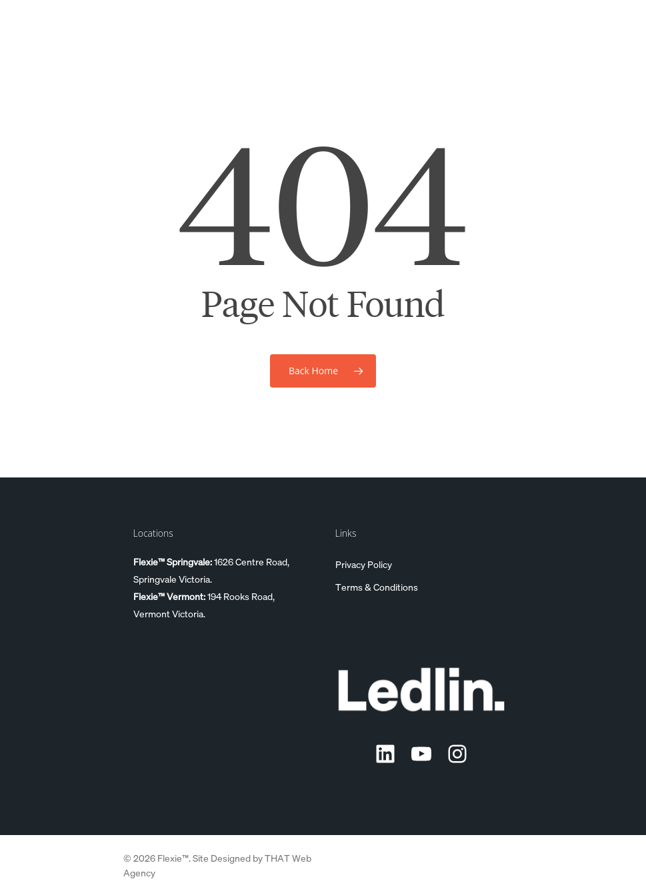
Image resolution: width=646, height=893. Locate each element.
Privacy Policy (363, 564)
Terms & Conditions (376, 587)
